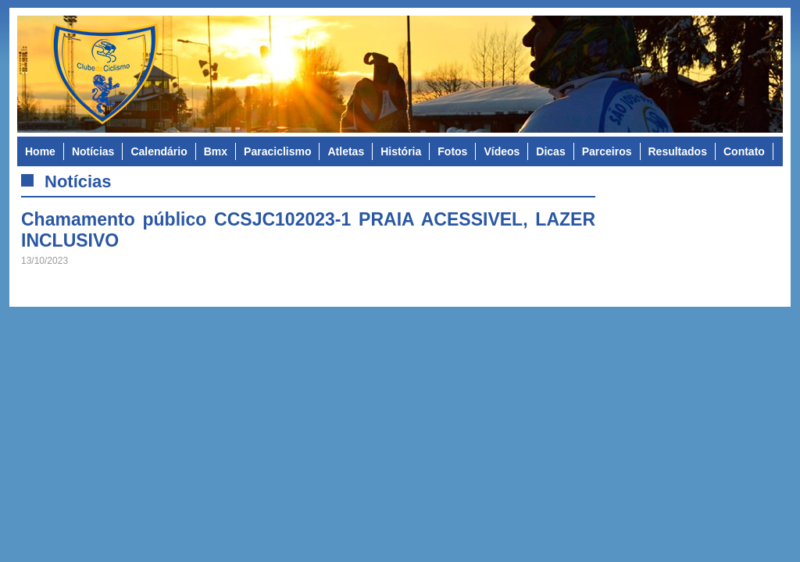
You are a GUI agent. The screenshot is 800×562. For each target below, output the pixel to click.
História (400, 151)
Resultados (677, 151)
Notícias (93, 151)
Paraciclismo (277, 151)
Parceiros (607, 151)
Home (40, 151)
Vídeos (502, 151)
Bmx (215, 151)
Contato (744, 151)
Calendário (158, 151)
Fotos (452, 151)
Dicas (550, 151)
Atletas (345, 151)
